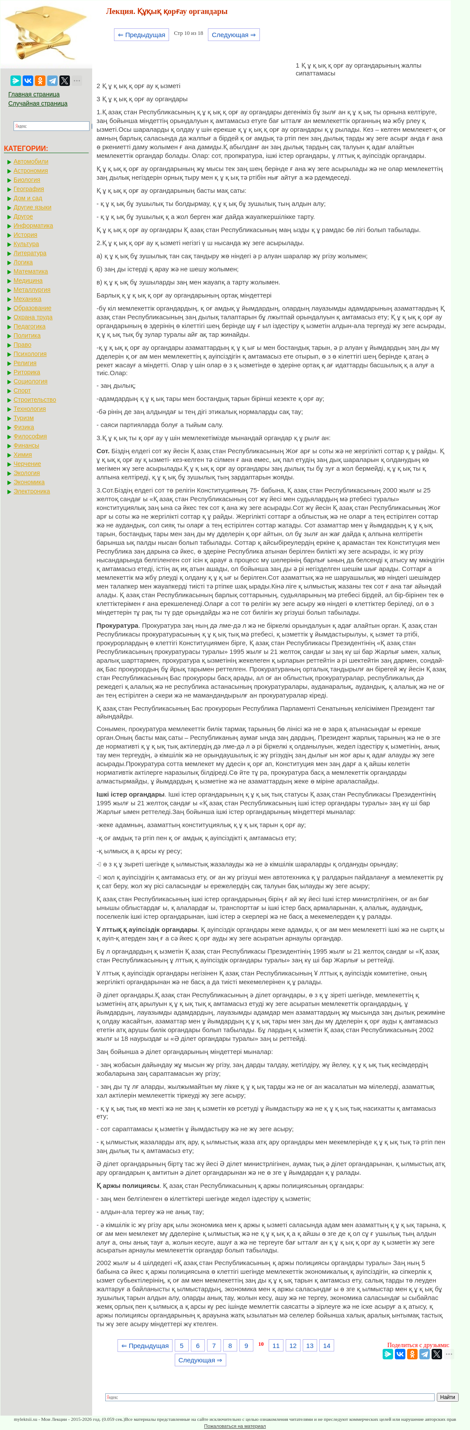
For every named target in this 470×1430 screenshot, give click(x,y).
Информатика (33, 225)
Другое (23, 216)
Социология (31, 381)
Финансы (26, 445)
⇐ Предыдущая (142, 34)
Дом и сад (28, 198)
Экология (27, 472)
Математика (31, 271)
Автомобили (31, 161)
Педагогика (29, 326)
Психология (30, 353)
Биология (27, 179)
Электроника (32, 491)
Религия (25, 362)
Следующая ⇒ (234, 34)
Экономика (29, 482)
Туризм (24, 417)
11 (276, 1345)
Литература (30, 253)
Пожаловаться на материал (235, 1426)
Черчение (27, 463)
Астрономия (31, 170)
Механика (27, 298)
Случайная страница (38, 103)
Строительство (35, 399)
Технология (30, 408)
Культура (26, 243)
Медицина (28, 280)
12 (293, 1345)
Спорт (22, 390)
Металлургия (32, 289)
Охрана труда (33, 317)
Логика (23, 262)
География (29, 188)
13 (310, 1345)
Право (22, 344)
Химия (23, 454)
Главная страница (34, 94)
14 (327, 1345)
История (25, 234)
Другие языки (33, 207)
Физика (24, 427)
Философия (30, 436)
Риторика (27, 372)
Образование (33, 307)
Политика (27, 335)
